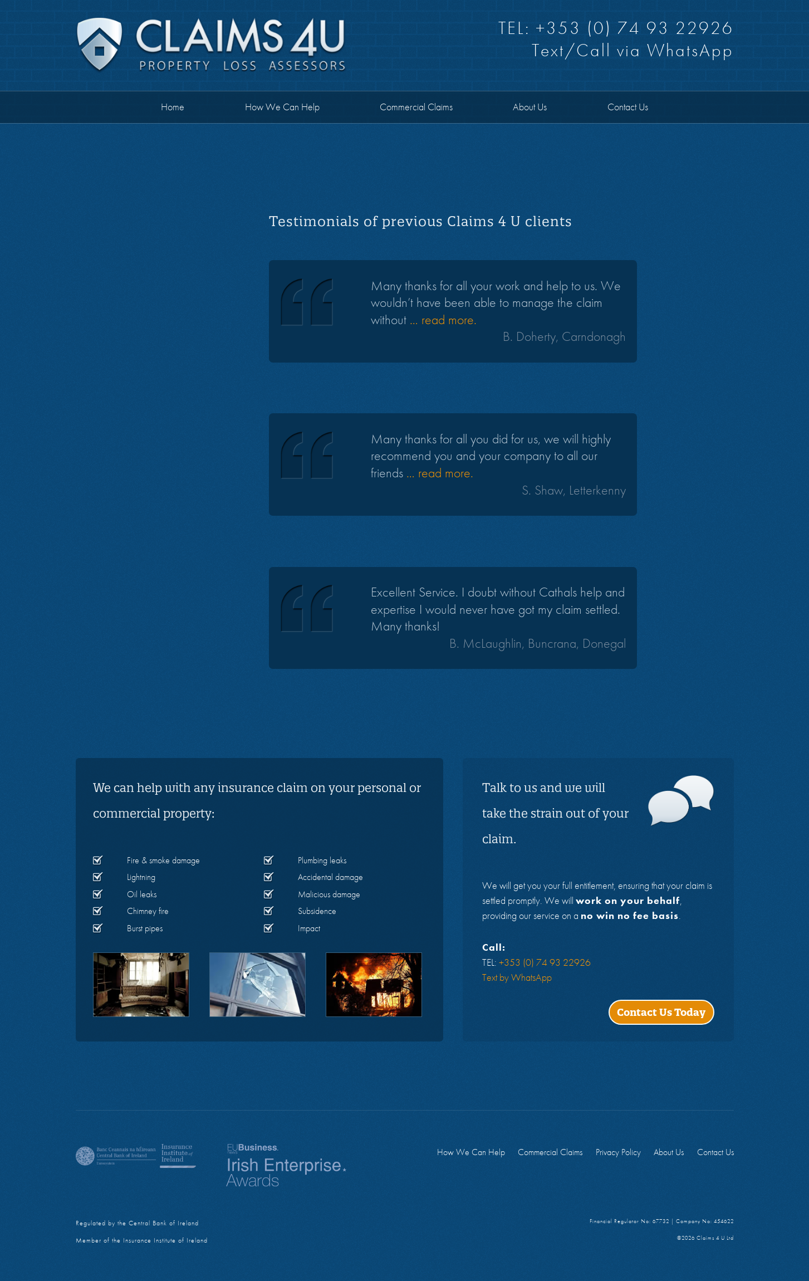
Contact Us (627, 106)
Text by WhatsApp (517, 977)
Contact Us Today (661, 1012)
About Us (530, 106)
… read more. (443, 319)
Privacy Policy (618, 1152)
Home (172, 106)
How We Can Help (282, 106)
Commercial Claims (416, 106)
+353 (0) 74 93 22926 (635, 28)
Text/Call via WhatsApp (633, 50)
